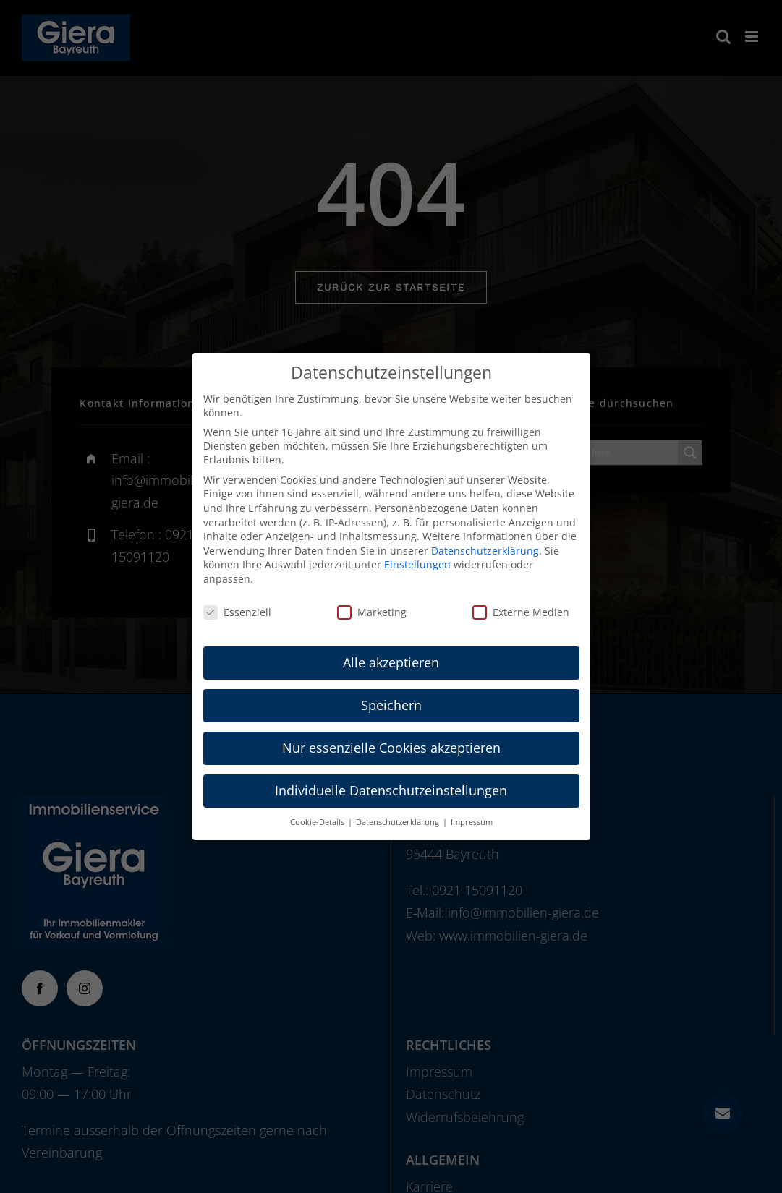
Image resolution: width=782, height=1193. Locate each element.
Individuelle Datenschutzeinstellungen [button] (391, 790)
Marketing (372, 612)
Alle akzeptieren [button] (391, 662)
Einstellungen (417, 564)
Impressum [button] (472, 822)
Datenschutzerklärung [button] (398, 822)
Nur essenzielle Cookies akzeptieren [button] (391, 747)
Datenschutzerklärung (485, 550)
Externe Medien (520, 612)
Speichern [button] (391, 705)
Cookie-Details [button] (318, 822)
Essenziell (237, 612)
